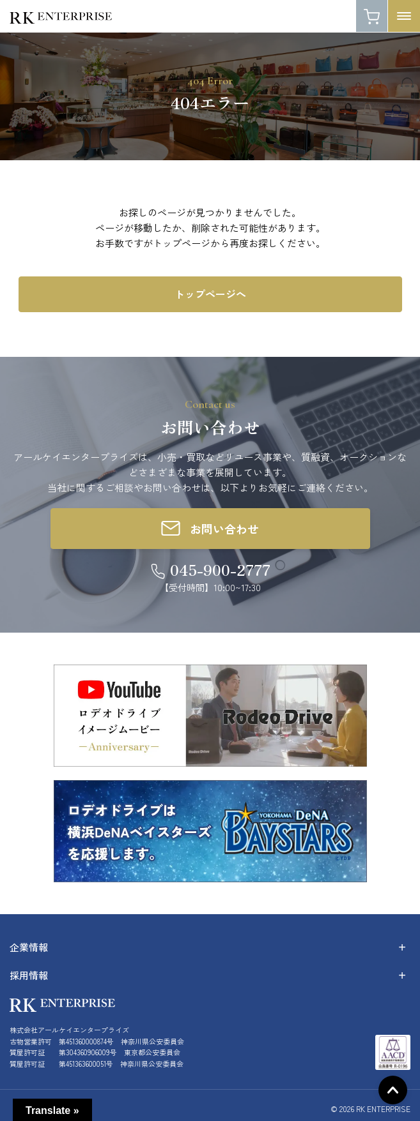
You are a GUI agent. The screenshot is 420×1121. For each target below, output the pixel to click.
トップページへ (210, 293)
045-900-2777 (220, 569)
